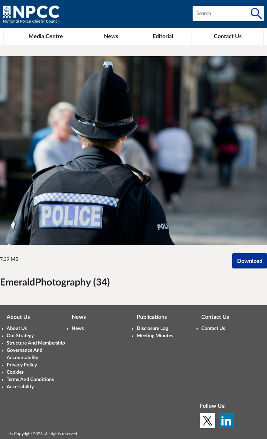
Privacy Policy (22, 365)
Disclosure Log (152, 328)
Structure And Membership (36, 343)
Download (249, 261)
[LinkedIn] (226, 420)
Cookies (15, 372)
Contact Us (213, 328)
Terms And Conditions (30, 379)
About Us (17, 328)
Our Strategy (20, 335)
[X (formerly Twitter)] (207, 420)
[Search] (256, 13)
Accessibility (20, 386)
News (78, 328)
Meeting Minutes (155, 335)
